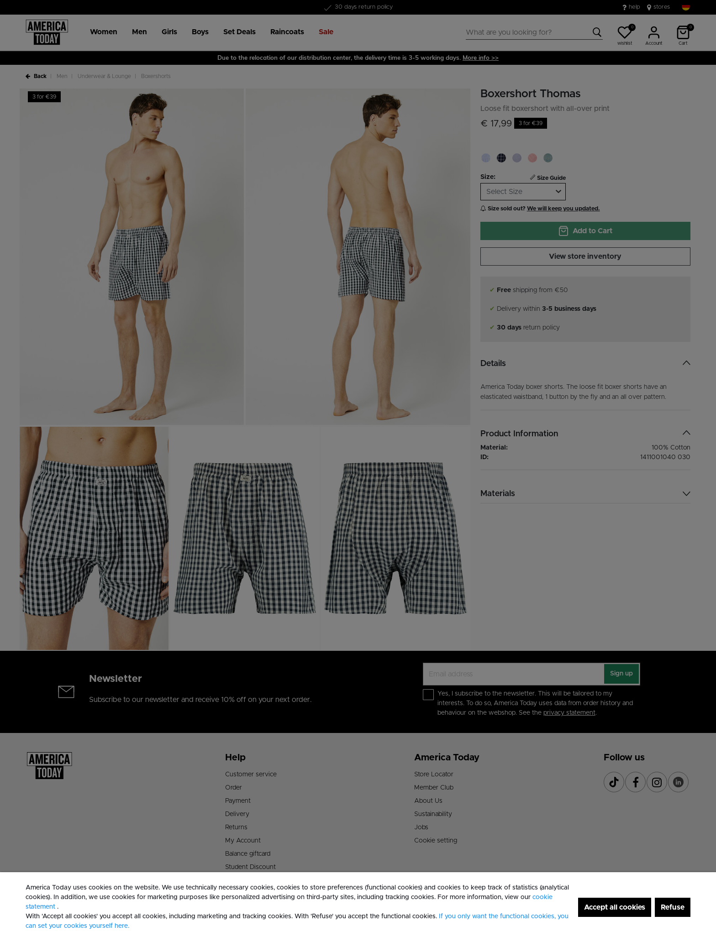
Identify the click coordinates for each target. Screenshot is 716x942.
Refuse (672, 907)
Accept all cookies (614, 907)
